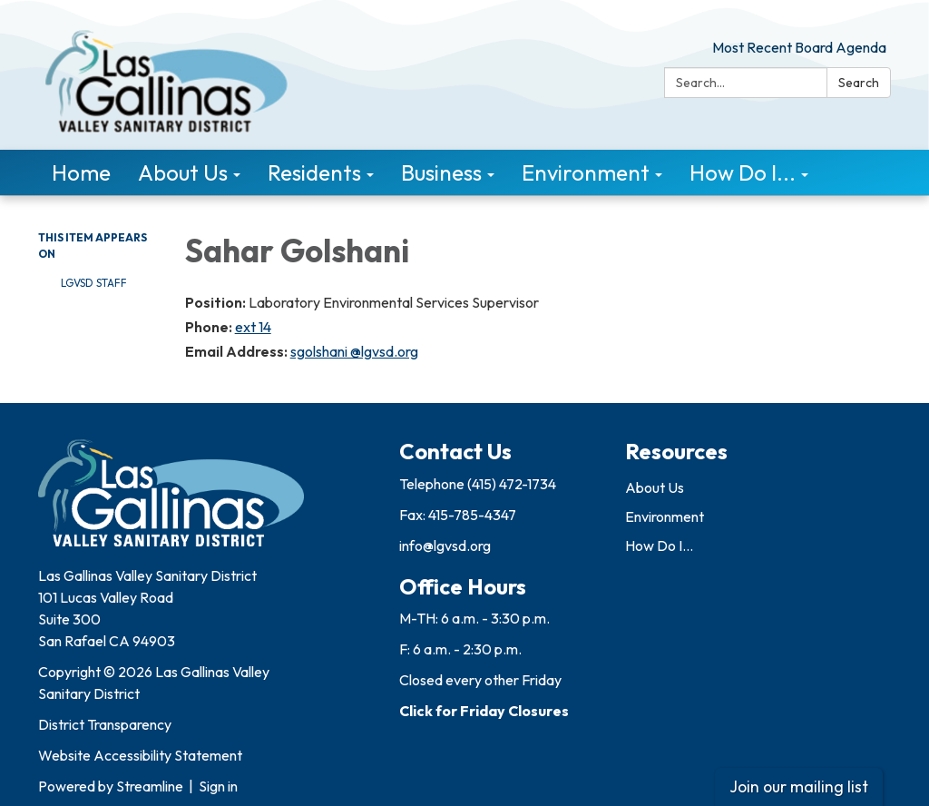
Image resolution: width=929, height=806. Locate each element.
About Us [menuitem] (183, 172)
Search (858, 82)
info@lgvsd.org (445, 545)
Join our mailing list (798, 786)
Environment (664, 516)
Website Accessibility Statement (140, 755)
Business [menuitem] (441, 172)
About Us (654, 487)
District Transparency (104, 724)
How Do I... (659, 545)
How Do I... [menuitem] (742, 172)
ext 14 (253, 327)
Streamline (149, 786)
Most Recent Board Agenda (799, 47)
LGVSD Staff (94, 283)
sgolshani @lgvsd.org (354, 351)
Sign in (218, 786)
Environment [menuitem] (586, 172)
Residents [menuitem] (314, 172)
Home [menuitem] (81, 172)
